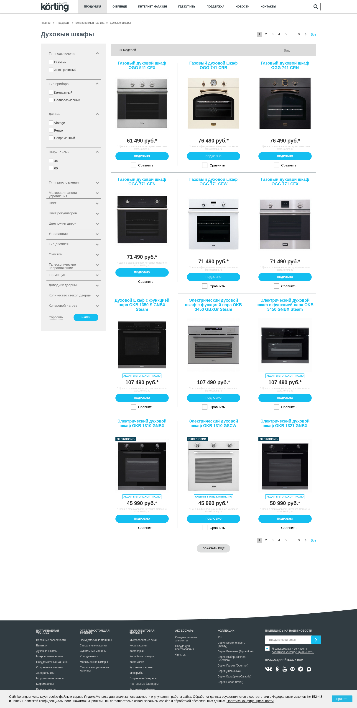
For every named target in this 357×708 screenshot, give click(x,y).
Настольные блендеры (144, 683)
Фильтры (180, 654)
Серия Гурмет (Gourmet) (232, 665)
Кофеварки (137, 651)
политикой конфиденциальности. (293, 652)
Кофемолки (137, 662)
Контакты (268, 6)
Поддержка (215, 6)
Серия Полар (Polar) (230, 682)
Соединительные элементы (186, 639)
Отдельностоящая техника (95, 632)
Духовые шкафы (46, 651)
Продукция (92, 6)
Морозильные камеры (50, 678)
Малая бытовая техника (142, 632)
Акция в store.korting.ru (142, 375)
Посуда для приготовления (184, 647)
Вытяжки (41, 645)
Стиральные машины (49, 667)
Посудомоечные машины (52, 662)
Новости (242, 6)
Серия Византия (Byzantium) (235, 651)
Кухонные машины (141, 667)
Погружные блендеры (143, 678)
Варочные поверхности (51, 640)
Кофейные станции (142, 656)
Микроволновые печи (49, 656)
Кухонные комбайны (142, 689)
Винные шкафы (46, 689)
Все (313, 34)
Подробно (142, 156)
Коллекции (226, 630)
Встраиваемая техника (47, 632)
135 (219, 637)
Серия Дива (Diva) (229, 671)
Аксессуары (184, 630)
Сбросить (56, 317)
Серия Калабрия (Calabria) (234, 676)
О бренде (120, 6)
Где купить (187, 6)
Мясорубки (136, 672)
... (292, 34)
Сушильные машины (93, 651)
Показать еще (213, 548)
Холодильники (45, 672)
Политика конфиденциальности (250, 701)
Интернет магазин (153, 6)
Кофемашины (45, 683)
